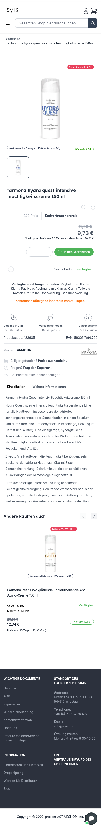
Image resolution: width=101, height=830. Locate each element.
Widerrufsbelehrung (18, 712)
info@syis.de (63, 726)
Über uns (10, 728)
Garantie (10, 688)
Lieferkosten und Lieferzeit (23, 765)
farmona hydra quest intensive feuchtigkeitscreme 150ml (52, 43)
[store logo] (22, 10)
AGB (7, 696)
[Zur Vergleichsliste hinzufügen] (93, 207)
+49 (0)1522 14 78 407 (70, 714)
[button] (91, 818)
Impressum (12, 704)
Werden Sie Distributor (20, 780)
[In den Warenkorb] (82, 622)
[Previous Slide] (83, 516)
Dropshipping (13, 773)
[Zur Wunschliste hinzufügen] (83, 207)
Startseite (13, 39)
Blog (7, 788)
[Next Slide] (94, 516)
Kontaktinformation (18, 720)
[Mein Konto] (85, 11)
